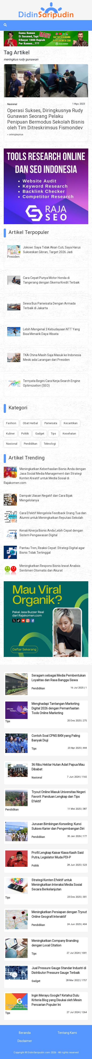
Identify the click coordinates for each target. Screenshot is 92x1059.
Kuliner (10, 433)
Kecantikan (71, 423)
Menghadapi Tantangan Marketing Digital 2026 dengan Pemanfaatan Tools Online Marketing (55, 708)
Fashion (11, 423)
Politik (25, 433)
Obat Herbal (30, 423)
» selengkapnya (15, 134)
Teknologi (50, 443)
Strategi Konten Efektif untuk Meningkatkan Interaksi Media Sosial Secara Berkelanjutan (57, 884)
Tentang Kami (67, 1033)
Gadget (39, 433)
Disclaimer (25, 1041)
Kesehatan (69, 433)
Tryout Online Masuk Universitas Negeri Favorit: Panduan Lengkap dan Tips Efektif (58, 796)
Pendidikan (30, 443)
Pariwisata (50, 423)
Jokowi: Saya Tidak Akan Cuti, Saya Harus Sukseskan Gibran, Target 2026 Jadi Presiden (44, 252)
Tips (53, 433)
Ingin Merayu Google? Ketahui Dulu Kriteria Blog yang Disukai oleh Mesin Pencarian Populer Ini (57, 1000)
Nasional (12, 104)
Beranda (25, 1033)
